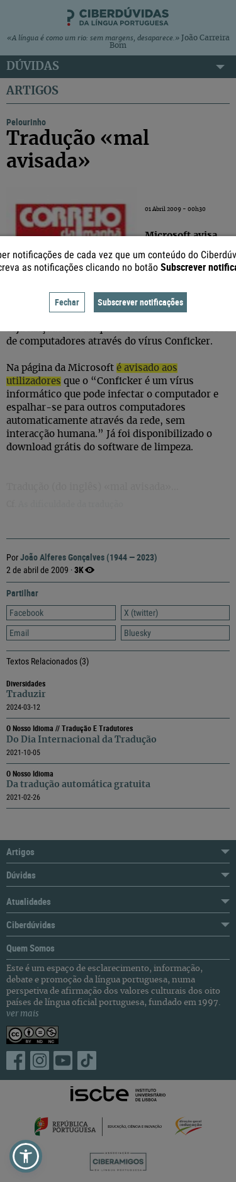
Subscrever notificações (140, 302)
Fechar (67, 302)
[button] (26, 1156)
